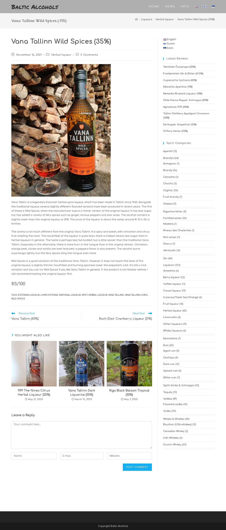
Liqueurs (168, 265)
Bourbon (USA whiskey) (177, 424)
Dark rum (169, 364)
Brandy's (168, 158)
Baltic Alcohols (34, 6)
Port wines (169, 237)
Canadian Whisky (173, 431)
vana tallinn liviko (136, 295)
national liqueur (70, 295)
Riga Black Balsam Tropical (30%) (129, 392)
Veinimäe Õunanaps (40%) (179, 67)
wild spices (18, 299)
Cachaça (168, 357)
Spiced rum (170, 371)
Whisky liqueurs (172, 330)
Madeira (168, 224)
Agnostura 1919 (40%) (176, 107)
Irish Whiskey (171, 438)
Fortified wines (172, 218)
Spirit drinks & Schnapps (178, 385)
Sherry (167, 244)
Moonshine (170, 338)
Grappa (168, 203)
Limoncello (170, 317)
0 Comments (89, 54)
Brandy (167, 170)
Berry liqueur (171, 277)
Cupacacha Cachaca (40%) (180, 80)
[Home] (136, 19)
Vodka (167, 411)
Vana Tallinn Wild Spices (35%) (196, 19)
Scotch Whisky (172, 444)
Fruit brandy (171, 197)
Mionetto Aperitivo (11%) (178, 87)
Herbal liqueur (61, 54)
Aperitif (167, 151)
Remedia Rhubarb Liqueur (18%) (182, 93)
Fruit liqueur (171, 304)
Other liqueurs (172, 324)
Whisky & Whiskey (173, 419)
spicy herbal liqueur (94, 295)
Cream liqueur (172, 290)
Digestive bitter (173, 211)
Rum (166, 345)
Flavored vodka (172, 404)
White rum (169, 377)
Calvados (169, 177)
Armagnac (169, 163)
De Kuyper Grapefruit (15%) (180, 124)
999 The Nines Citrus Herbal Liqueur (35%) (34, 392)
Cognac (168, 190)
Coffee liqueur (172, 284)
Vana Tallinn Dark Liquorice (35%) (81, 392)
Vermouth (169, 250)
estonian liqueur (29, 295)
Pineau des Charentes (177, 230)
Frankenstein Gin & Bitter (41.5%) (183, 73)
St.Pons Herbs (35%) (175, 131)
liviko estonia (49, 295)
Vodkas (167, 399)
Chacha (168, 183)
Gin (165, 258)
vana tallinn (116, 295)
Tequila (167, 392)
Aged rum (169, 351)
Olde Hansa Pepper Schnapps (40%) (185, 100)
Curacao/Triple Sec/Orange (180, 297)
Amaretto (169, 270)
